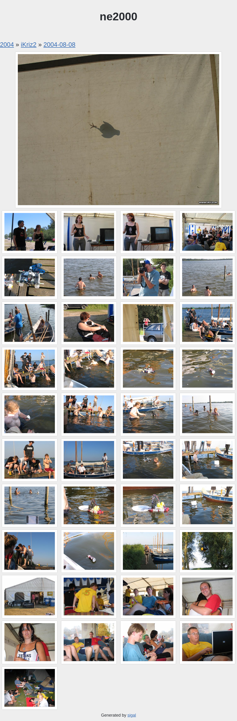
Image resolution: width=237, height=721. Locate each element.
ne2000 (118, 16)
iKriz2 (29, 44)
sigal (132, 715)
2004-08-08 (59, 44)
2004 (7, 44)
